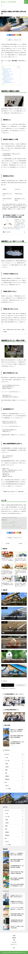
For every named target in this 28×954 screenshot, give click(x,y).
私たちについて (14, 944)
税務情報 (14, 937)
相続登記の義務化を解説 (6, 69)
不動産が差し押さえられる (7, 77)
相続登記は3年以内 (6, 72)
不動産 (4, 593)
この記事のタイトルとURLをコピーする (14, 39)
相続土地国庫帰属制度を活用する (8, 82)
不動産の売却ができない (7, 76)
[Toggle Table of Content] (17, 67)
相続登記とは (5, 70)
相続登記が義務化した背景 (7, 71)
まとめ (3, 83)
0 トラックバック (20, 685)
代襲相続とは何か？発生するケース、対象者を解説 (13, 491)
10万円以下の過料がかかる (7, 75)
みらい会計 (14, 942)
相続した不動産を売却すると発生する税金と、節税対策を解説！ (13, 330)
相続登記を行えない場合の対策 (7, 78)
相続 (3, 17)
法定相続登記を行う (6, 81)
